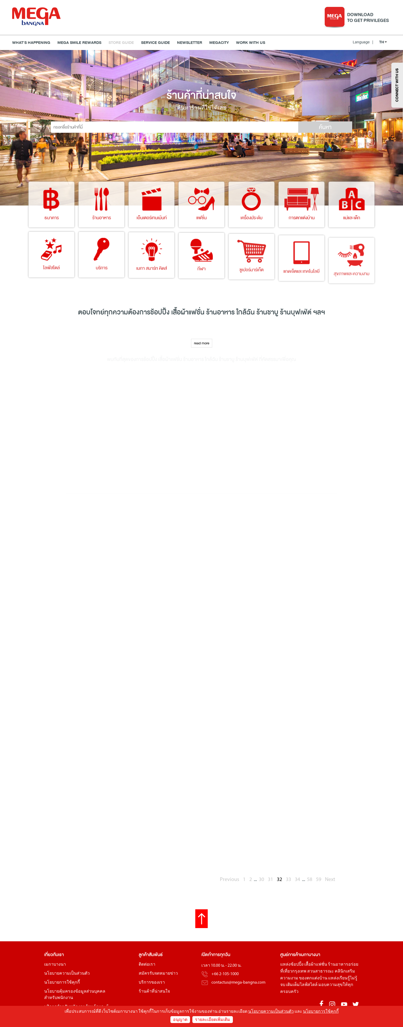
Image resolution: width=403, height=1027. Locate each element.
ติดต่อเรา (147, 964)
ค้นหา (325, 127)
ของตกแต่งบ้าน (313, 978)
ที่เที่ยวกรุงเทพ (293, 971)
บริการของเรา (152, 982)
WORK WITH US (250, 42)
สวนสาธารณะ (320, 971)
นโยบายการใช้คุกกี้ (62, 982)
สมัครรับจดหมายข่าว (158, 973)
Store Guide (121, 42)
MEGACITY (219, 42)
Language (363, 42)
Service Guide (155, 42)
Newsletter (189, 42)
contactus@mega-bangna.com (238, 982)
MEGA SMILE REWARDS (79, 42)
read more (201, 343)
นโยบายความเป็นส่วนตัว (67, 973)
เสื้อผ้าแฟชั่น (315, 964)
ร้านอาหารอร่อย (343, 964)
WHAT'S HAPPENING (31, 42)
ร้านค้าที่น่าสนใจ (154, 991)
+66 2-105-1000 (225, 974)
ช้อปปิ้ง (160, 312)
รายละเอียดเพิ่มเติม (212, 1020)
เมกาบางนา (55, 964)
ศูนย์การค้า (290, 954)
